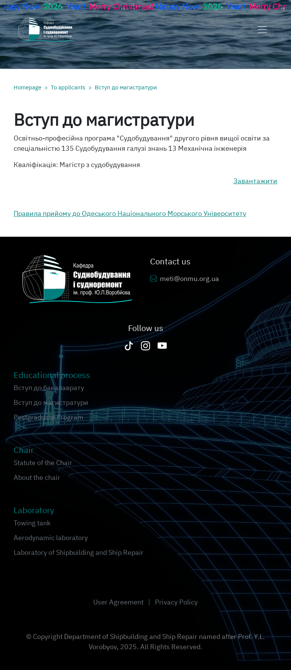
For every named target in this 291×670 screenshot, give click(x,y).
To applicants (68, 87)
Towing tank (32, 523)
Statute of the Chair (43, 462)
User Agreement (119, 602)
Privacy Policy (176, 602)
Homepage (27, 87)
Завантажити (255, 180)
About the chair (37, 477)
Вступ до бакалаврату (49, 387)
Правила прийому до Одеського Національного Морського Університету (130, 213)
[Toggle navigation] (262, 29)
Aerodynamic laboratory (51, 537)
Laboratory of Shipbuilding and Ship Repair (79, 552)
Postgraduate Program (48, 417)
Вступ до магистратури (126, 87)
